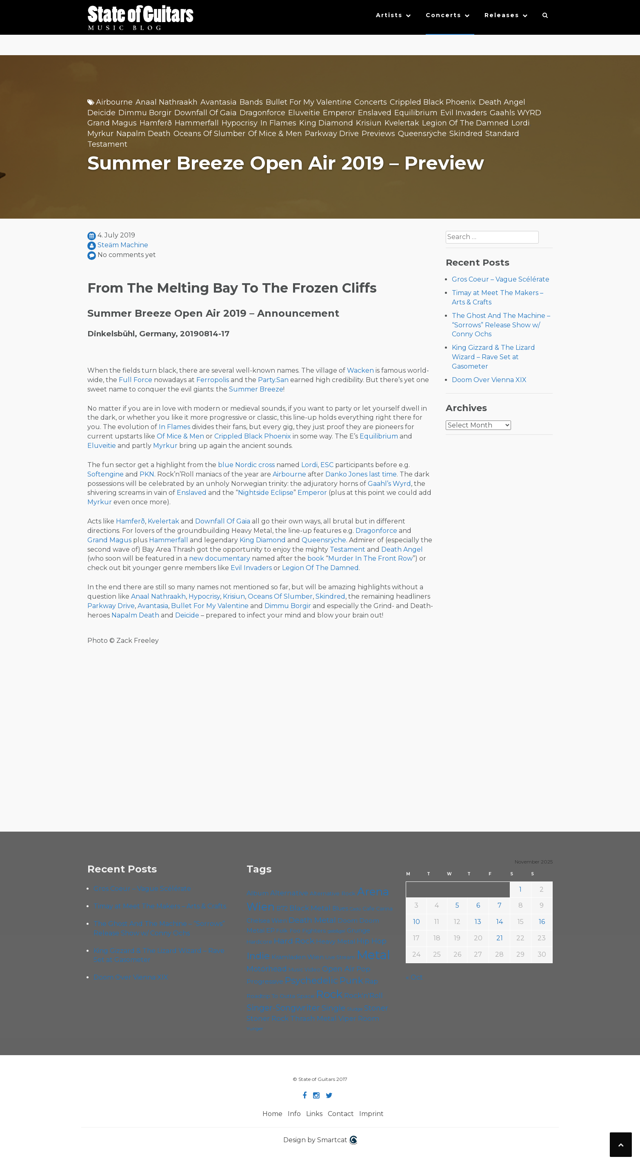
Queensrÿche (422, 133)
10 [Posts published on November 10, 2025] (416, 922)
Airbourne (114, 102)
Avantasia (218, 102)
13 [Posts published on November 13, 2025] (478, 922)
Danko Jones (346, 474)
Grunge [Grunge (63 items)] (358, 930)
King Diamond (326, 123)
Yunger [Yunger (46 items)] (255, 1028)
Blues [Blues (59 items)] (340, 908)
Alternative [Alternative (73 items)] (289, 893)
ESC (326, 465)
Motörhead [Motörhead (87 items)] (267, 968)
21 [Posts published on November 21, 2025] (499, 938)
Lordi (520, 123)
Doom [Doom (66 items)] (348, 920)
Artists (389, 15)
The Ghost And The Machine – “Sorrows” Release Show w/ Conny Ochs (501, 325)
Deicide (101, 112)
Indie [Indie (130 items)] (258, 956)
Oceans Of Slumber (209, 133)
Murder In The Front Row (370, 558)
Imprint (371, 1114)
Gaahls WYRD (515, 112)
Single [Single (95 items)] (333, 1008)
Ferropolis (212, 380)
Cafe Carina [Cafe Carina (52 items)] (377, 909)
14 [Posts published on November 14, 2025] (499, 922)
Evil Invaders (463, 112)
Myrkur (100, 133)
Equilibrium (416, 112)
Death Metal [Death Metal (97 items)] (312, 920)
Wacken (360, 370)
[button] (545, 17)
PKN (147, 474)
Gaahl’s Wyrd (389, 484)
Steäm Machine (123, 245)
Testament (107, 144)
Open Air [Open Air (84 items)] (338, 968)
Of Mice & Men (275, 133)
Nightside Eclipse (265, 493)
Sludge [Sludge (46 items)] (354, 1009)
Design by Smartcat (320, 1140)
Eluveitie (304, 112)
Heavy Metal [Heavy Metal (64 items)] (335, 941)
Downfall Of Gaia (205, 112)
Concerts (443, 15)
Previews (378, 133)
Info (294, 1114)
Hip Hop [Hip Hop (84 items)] (372, 941)
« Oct (414, 977)
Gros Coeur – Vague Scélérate (500, 279)
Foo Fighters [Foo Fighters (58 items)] (307, 930)
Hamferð (156, 123)
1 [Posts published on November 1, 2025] (520, 889)
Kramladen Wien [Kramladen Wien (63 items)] (297, 957)
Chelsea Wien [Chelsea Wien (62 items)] (267, 920)
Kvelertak (401, 123)
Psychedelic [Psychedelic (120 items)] (311, 980)
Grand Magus (112, 123)
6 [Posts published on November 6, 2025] (478, 905)
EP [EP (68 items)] (270, 930)
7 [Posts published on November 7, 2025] (500, 905)
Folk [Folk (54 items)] (282, 930)
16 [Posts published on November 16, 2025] (542, 922)
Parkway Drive (332, 133)
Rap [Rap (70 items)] (371, 981)
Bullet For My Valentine (308, 102)
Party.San (273, 380)
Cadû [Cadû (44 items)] (355, 909)
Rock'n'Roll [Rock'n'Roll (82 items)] (363, 995)
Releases (501, 15)
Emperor (339, 112)
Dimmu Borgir (144, 112)
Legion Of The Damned (465, 123)
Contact (341, 1114)
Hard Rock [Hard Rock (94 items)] (294, 941)
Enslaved (374, 112)
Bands (251, 102)
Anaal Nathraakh (167, 102)
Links (314, 1114)
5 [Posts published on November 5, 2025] (457, 905)
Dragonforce (262, 112)
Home (272, 1114)
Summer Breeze (256, 389)
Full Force (135, 380)
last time (383, 474)
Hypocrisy (240, 123)
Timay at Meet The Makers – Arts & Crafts (159, 906)
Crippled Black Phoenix (433, 102)
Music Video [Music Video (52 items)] (304, 969)
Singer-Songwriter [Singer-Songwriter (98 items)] (283, 1008)
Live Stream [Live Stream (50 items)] (340, 957)
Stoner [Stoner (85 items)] (376, 1008)
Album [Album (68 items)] (258, 893)
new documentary (219, 558)
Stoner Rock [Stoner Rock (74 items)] (268, 1018)
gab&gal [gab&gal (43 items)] (336, 931)
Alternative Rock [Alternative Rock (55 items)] (333, 893)
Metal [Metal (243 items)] (373, 955)
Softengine (105, 474)
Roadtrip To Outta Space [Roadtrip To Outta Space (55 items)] (280, 996)
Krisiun (369, 123)
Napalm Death (143, 133)
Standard (502, 133)
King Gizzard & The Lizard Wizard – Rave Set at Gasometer (493, 357)
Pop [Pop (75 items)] (363, 969)
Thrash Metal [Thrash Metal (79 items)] (313, 1018)
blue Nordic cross (246, 465)
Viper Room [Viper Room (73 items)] (359, 1018)
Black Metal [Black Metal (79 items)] (310, 908)
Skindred (465, 133)
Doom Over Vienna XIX (489, 380)
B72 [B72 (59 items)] (282, 908)
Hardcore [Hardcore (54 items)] (259, 941)
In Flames (278, 123)
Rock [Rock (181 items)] (329, 994)
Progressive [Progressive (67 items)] (265, 981)
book (315, 558)
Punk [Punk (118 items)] (351, 980)
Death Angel (502, 102)
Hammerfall (197, 123)
